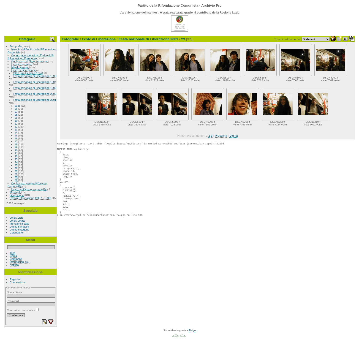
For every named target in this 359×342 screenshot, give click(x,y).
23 (16, 159)
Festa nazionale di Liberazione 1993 (34, 75)
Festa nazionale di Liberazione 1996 (34, 87)
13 (16, 129)
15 (16, 135)
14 (16, 132)
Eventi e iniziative (21, 63)
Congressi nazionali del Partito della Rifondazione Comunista (31, 57)
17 (16, 141)
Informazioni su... (20, 261)
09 (16, 117)
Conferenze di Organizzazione (29, 61)
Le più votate (17, 220)
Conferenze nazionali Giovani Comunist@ (27, 184)
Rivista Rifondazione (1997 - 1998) (30, 197)
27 (16, 171)
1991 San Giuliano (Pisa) (28, 72)
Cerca (13, 255)
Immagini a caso (20, 223)
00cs (17, 105)
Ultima (233, 135)
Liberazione (17, 194)
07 (16, 111)
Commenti (16, 258)
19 (16, 147)
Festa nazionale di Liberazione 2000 (34, 93)
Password (13, 300)
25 (16, 165)
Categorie (27, 39)
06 (16, 108)
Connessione (18, 282)
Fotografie (16, 46)
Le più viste (17, 217)
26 (16, 168)
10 (16, 120)
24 (16, 162)
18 (16, 144)
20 (16, 150)
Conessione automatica (23, 310)
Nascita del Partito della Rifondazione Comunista (32, 51)
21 (16, 153)
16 (16, 138)
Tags (13, 252)
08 (16, 114)
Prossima (221, 135)
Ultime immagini (19, 226)
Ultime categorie (19, 229)
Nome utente (14, 292)
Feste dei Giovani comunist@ (29, 188)
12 (16, 126)
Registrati (15, 279)
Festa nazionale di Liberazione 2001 (34, 99)
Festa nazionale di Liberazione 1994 (34, 81)
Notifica (14, 264)
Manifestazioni (20, 66)
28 (16, 174)
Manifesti (15, 191)
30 (16, 180)
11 (16, 123)
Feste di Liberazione (23, 69)
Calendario (16, 232)
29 (16, 177)
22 (16, 156)
